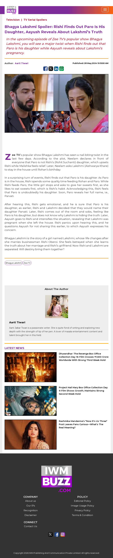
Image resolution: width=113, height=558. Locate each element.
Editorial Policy (82, 500)
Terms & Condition (82, 515)
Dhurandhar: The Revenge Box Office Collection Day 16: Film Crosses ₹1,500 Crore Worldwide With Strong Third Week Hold (83, 356)
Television (13, 19)
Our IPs (30, 505)
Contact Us (30, 526)
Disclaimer (30, 515)
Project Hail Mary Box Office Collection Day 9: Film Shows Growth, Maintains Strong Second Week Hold (83, 390)
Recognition (31, 510)
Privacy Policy (82, 510)
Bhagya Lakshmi (14, 263)
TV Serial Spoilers (35, 19)
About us (30, 500)
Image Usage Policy (82, 505)
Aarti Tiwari (21, 63)
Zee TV (27, 263)
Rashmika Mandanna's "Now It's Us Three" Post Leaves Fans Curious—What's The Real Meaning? (83, 424)
